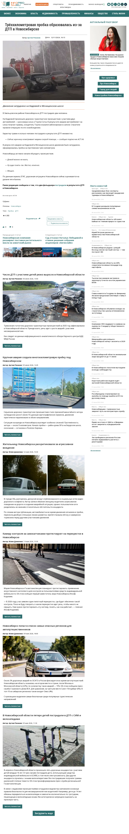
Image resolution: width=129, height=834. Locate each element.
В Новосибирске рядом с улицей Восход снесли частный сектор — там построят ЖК (108, 249)
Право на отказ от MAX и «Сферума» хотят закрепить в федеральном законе (107, 424)
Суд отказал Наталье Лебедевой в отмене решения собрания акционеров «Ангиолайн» (64, 240)
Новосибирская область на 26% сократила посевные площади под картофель (107, 265)
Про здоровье (108, 77)
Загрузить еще (44, 813)
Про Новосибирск (108, 83)
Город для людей (108, 89)
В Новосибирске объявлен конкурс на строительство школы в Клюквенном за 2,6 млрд (108, 311)
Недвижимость (97, 245)
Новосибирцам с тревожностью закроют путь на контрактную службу (108, 410)
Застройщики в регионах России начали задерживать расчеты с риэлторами (106, 439)
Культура (95, 188)
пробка (11, 211)
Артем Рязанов (33, 38)
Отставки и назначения (107, 230)
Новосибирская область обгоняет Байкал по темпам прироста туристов (108, 220)
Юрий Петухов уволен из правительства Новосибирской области (105, 234)
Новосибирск (16, 206)
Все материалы (95, 68)
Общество (104, 188)
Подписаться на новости (58, 223)
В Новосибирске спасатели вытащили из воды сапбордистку (108, 368)
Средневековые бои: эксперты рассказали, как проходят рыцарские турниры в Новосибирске (108, 193)
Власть (94, 230)
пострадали (61, 185)
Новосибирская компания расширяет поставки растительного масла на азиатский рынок (22, 240)
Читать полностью (12, 346)
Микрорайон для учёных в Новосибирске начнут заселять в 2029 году (108, 341)
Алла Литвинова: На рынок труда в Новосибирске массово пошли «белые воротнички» (107, 57)
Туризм (110, 217)
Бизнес (94, 217)
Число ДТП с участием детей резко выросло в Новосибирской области (44, 274)
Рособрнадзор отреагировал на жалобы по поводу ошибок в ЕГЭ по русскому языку (107, 396)
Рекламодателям (118, 7)
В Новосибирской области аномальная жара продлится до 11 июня (109, 355)
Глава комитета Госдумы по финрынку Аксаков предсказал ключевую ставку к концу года (109, 295)
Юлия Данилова (16, 452)
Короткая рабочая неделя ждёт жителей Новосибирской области (107, 382)
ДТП (16, 211)
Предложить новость (55, 219)
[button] (104, 4)
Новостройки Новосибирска (108, 95)
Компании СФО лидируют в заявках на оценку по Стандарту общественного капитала (108, 326)
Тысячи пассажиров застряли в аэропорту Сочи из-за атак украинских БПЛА (108, 280)
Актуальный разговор (104, 22)
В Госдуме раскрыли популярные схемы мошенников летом (106, 207)
